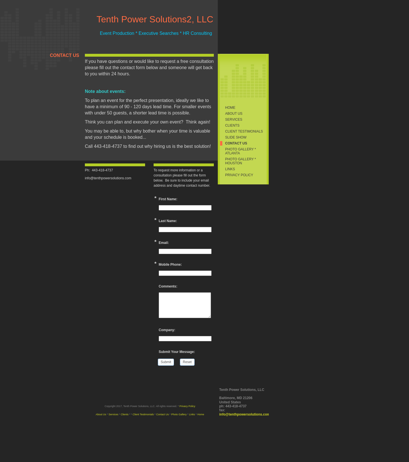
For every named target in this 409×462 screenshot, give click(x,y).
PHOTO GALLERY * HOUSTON (240, 161)
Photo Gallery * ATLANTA (240, 151)
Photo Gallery (179, 414)
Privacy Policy (239, 175)
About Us (233, 114)
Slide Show (235, 137)
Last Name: (168, 221)
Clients (232, 125)
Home (230, 108)
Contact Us (236, 143)
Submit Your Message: (177, 352)
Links (230, 169)
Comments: (168, 286)
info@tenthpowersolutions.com (244, 414)
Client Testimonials (244, 131)
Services (233, 120)
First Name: (168, 199)
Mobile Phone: (170, 265)
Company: (167, 330)
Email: (164, 243)
